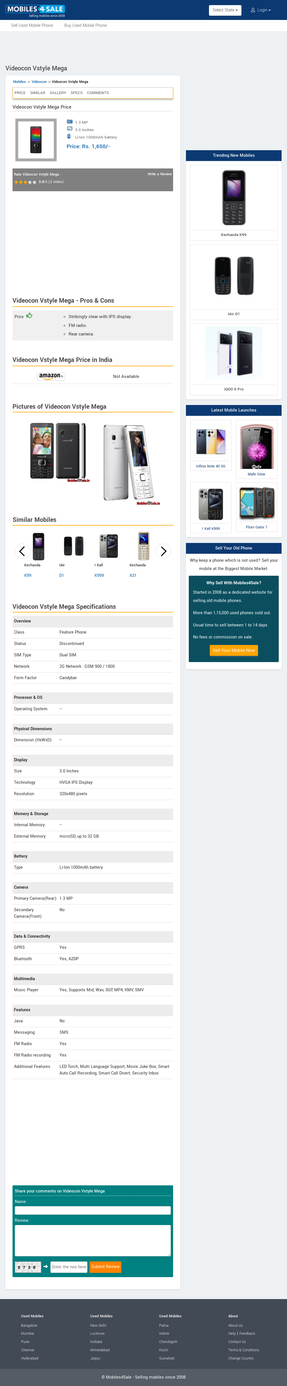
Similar (37, 92)
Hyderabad (29, 1358)
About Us (235, 1325)
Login (261, 10)
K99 (27, 576)
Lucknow (97, 1333)
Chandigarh (168, 1341)
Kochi (163, 1350)
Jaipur (95, 1358)
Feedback (247, 1333)
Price (20, 92)
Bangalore (29, 1325)
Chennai (27, 1350)
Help (232, 1333)
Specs (77, 92)
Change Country (241, 1358)
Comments (98, 92)
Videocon (39, 81)
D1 (61, 576)
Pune (25, 1341)
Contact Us (237, 1341)
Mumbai (27, 1333)
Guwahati (167, 1358)
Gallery (58, 92)
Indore (164, 1333)
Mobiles (19, 81)
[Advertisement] (143, 47)
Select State (225, 10)
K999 (99, 576)
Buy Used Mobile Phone (85, 26)
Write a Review (160, 174)
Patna (164, 1325)
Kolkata (96, 1341)
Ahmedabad (100, 1350)
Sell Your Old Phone (233, 548)
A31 (133, 576)
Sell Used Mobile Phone (32, 26)
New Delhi (98, 1325)
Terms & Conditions (243, 1350)
